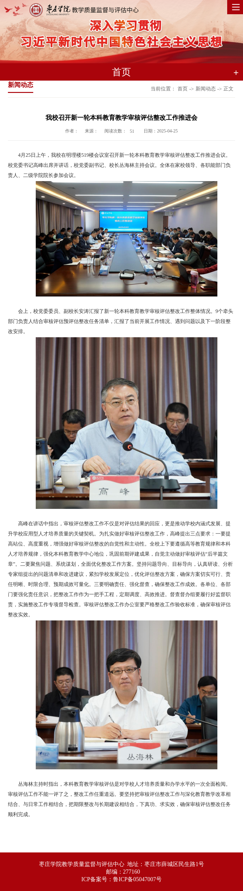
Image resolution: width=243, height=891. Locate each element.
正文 (228, 88)
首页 (183, 88)
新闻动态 (206, 88)
